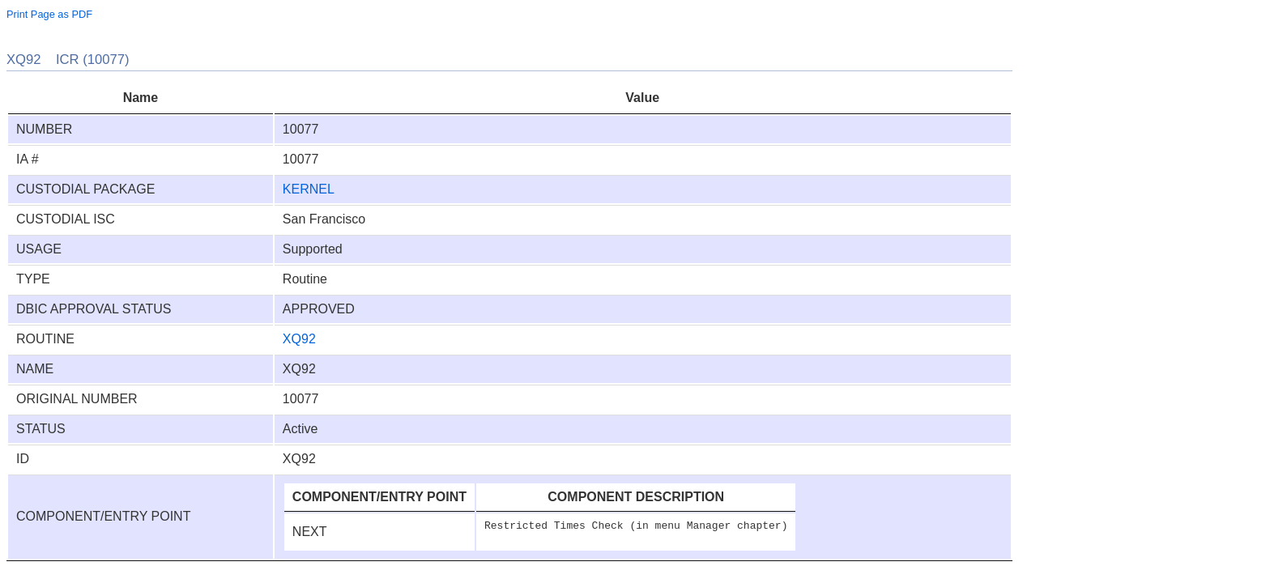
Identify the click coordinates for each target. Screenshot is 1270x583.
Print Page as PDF (49, 14)
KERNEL (309, 189)
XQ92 (299, 339)
